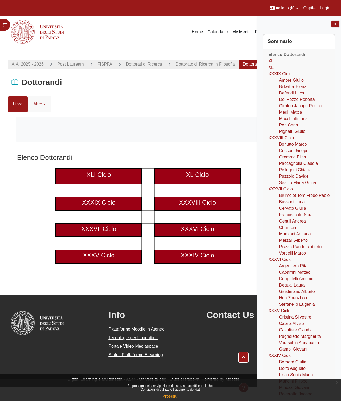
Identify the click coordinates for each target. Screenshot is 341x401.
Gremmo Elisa (292, 157)
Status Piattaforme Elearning (119, 369)
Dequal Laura (292, 285)
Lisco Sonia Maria (296, 374)
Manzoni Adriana (295, 234)
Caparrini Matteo (294, 272)
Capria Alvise (291, 323)
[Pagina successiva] (250, 170)
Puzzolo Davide (293, 176)
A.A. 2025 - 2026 (26, 64)
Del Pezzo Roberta (297, 99)
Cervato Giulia (292, 208)
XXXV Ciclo (279, 310)
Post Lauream (69, 64)
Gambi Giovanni (294, 349)
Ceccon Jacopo (293, 150)
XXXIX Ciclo (279, 74)
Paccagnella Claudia (298, 163)
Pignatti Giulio (292, 131)
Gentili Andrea (292, 221)
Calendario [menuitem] (217, 32)
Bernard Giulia (292, 362)
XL (271, 67)
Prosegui (170, 396)
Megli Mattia (290, 112)
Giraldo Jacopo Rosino (300, 106)
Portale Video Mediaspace (117, 360)
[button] (283, 8)
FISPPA (103, 64)
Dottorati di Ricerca (142, 64)
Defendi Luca (291, 93)
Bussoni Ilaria (292, 202)
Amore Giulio (291, 80)
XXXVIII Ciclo (281, 138)
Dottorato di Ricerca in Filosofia (203, 64)
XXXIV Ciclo (279, 355)
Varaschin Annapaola (299, 342)
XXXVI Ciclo (279, 259)
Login (325, 8)
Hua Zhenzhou (293, 298)
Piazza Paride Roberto (300, 246)
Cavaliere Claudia (295, 330)
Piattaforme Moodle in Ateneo (120, 343)
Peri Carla (288, 125)
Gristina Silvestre (295, 317)
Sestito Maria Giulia (297, 182)
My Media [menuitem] (241, 32)
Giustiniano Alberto (297, 291)
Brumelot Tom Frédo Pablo (304, 195)
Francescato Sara (295, 214)
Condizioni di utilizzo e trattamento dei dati (171, 389)
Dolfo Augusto (292, 368)
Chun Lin (287, 227)
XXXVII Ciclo (280, 189)
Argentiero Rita (293, 266)
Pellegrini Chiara (294, 170)
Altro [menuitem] (36, 118)
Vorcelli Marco (292, 253)
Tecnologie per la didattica (116, 352)
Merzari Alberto (293, 240)
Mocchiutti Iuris (293, 118)
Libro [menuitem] (16, 118)
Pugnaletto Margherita (300, 336)
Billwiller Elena (292, 86)
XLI (271, 61)
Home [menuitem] (197, 32)
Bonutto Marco (293, 144)
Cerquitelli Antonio (296, 278)
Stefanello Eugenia (297, 304)
